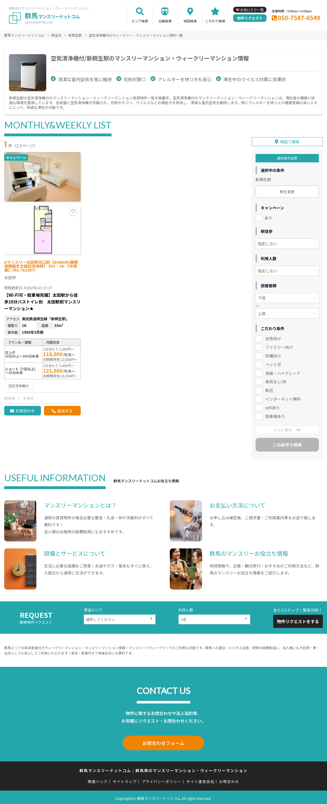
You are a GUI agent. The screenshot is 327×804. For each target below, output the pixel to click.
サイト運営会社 (200, 779)
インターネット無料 (283, 398)
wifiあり (272, 407)
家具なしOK (275, 381)
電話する (65, 410)
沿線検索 (165, 20)
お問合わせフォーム (163, 741)
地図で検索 (290, 141)
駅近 (269, 389)
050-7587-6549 (299, 17)
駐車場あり (275, 415)
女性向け (273, 337)
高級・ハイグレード (282, 372)
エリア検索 (139, 20)
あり (268, 217)
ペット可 (273, 363)
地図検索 (190, 20)
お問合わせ (25, 410)
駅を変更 (287, 190)
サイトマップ (125, 779)
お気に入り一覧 (252, 9)
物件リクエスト (250, 18)
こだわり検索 (215, 20)
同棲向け (273, 355)
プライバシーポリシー (162, 779)
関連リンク (98, 779)
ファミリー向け (279, 346)
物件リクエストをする (298, 620)
